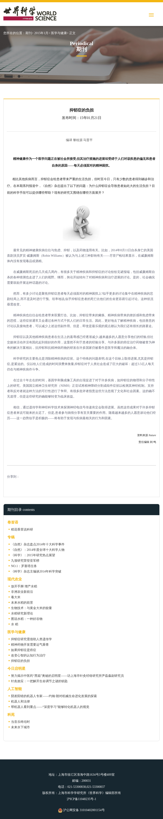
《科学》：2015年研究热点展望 (33, 555)
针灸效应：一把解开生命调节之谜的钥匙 (39, 681)
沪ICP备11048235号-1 (81, 799)
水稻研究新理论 (22, 613)
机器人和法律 (20, 701)
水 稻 (14, 624)
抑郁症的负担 (20, 661)
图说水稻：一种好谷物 (26, 619)
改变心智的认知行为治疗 (28, 655)
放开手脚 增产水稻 (24, 586)
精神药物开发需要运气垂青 (30, 644)
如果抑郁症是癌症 (23, 650)
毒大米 (15, 597)
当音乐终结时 (20, 722)
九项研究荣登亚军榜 (25, 560)
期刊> (29, 33)
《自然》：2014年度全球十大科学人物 (38, 549)
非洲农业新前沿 (22, 591)
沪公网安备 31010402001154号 (81, 810)
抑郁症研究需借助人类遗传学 (31, 639)
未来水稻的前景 (22, 602)
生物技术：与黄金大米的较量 (31, 608)
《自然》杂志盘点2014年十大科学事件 (38, 544)
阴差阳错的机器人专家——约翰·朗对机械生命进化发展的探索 (54, 696)
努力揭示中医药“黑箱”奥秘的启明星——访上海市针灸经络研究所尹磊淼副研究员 (67, 675)
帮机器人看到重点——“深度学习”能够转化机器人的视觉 (50, 707)
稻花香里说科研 (22, 529)
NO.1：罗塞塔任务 (24, 566)
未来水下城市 (20, 727)
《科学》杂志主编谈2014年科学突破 (36, 571)
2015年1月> (42, 33)
